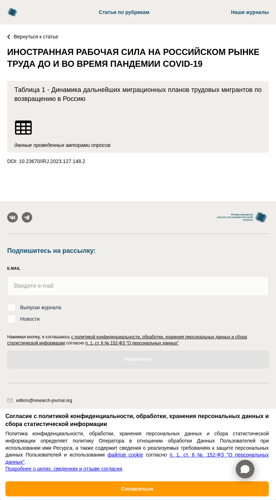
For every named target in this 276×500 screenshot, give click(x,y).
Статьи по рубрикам (124, 12)
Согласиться (137, 489)
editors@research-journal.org (39, 400)
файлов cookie (125, 455)
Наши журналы (250, 12)
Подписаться (138, 359)
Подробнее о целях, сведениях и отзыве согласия (63, 469)
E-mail (13, 268)
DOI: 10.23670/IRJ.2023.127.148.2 (46, 161)
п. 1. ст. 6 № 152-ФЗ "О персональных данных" (132, 343)
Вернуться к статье (32, 37)
